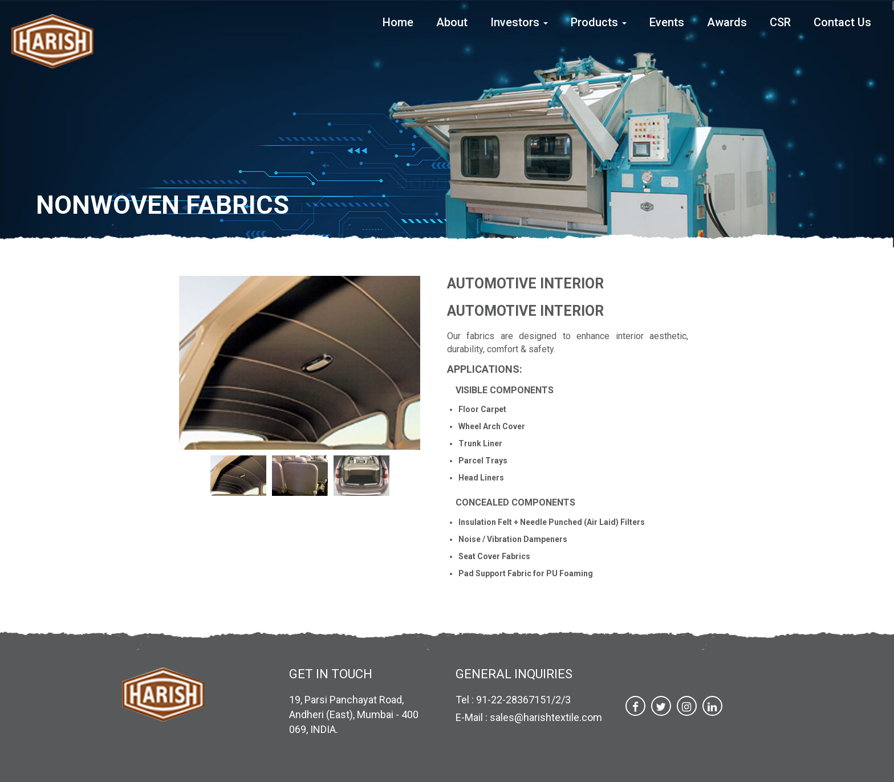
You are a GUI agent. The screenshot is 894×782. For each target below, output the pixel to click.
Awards (727, 22)
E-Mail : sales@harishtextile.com (529, 717)
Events (666, 22)
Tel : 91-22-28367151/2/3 (513, 700)
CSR (780, 22)
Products (599, 22)
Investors (519, 22)
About (452, 22)
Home (398, 22)
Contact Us (842, 22)
